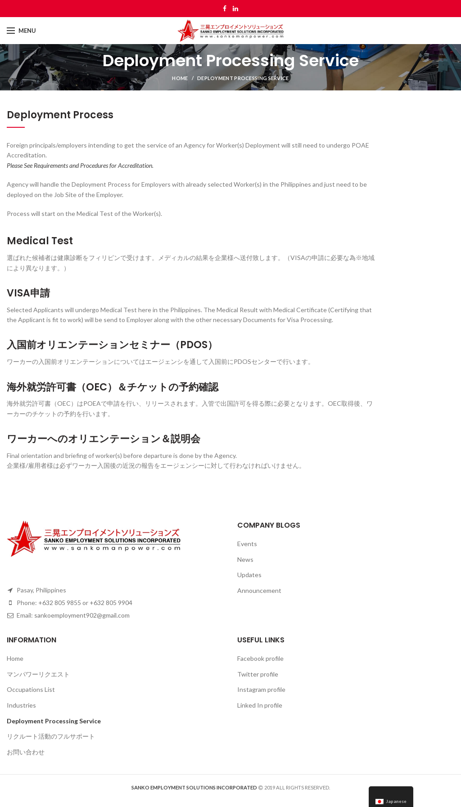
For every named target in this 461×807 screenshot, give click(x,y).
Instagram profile (261, 689)
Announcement (259, 590)
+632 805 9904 (111, 602)
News (245, 559)
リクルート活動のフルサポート (51, 736)
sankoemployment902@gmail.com (82, 615)
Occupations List (31, 689)
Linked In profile (259, 705)
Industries (21, 705)
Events (247, 543)
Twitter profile (257, 674)
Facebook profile (260, 658)
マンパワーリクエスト (38, 674)
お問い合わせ (26, 752)
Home (180, 78)
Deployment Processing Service (54, 721)
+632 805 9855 (59, 602)
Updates (249, 574)
